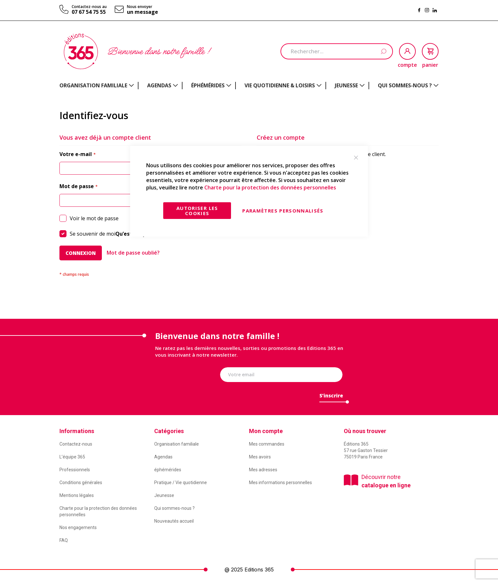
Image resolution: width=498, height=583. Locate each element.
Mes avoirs (260, 456)
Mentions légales (76, 495)
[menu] (249, 85)
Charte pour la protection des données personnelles (270, 187)
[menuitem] (96, 85)
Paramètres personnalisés (282, 210)
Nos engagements (78, 527)
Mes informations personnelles (280, 482)
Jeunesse (164, 495)
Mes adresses (263, 469)
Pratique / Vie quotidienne (180, 482)
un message (142, 11)
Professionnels (74, 469)
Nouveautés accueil (174, 521)
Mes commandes (266, 444)
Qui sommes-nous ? (174, 508)
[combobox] (336, 51)
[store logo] (80, 51)
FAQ (63, 540)
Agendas (163, 456)
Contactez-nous (75, 444)
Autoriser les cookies (197, 210)
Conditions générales (80, 482)
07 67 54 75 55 (89, 11)
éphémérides (167, 469)
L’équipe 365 (72, 456)
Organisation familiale (176, 444)
